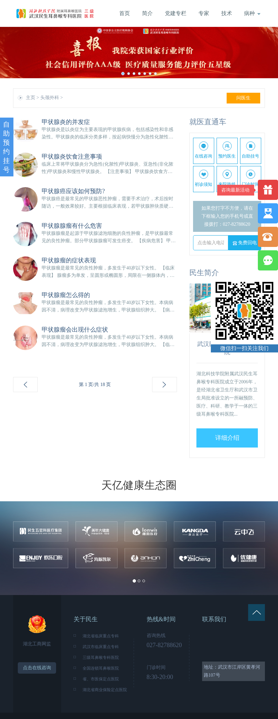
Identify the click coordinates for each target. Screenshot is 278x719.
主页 (30, 97)
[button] (21, 52)
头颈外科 (49, 97)
